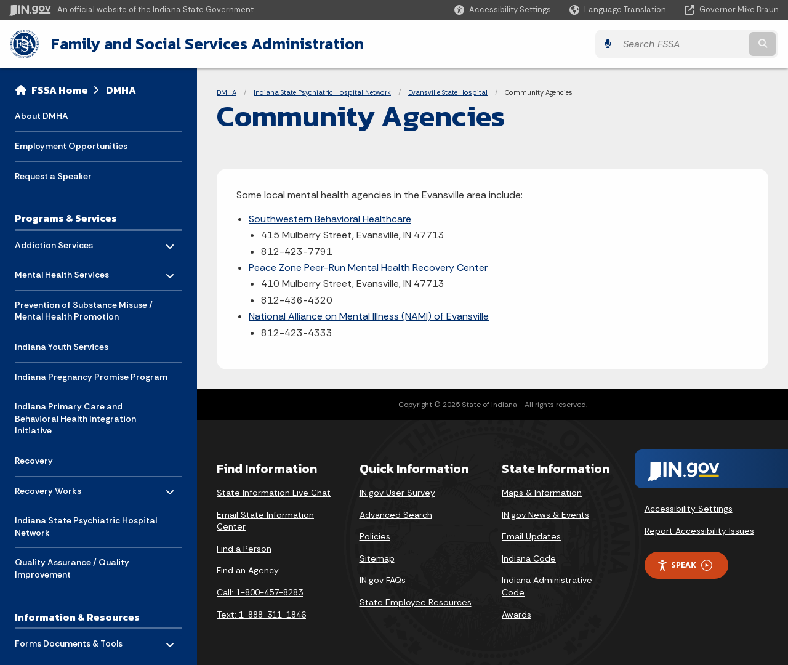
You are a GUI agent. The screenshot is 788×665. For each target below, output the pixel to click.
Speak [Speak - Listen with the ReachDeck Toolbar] (684, 565)
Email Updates (531, 536)
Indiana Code (529, 558)
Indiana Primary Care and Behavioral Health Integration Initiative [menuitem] (75, 418)
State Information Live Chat (274, 492)
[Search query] (684, 44)
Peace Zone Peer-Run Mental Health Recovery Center (368, 267)
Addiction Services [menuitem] (54, 241)
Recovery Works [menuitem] (51, 487)
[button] (502, 9)
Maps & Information (542, 492)
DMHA (121, 90)
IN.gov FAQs (383, 580)
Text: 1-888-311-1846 (261, 614)
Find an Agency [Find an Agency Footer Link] (248, 570)
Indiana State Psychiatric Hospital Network (322, 92)
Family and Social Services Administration (206, 43)
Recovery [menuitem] (34, 460)
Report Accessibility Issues (699, 530)
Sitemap (377, 558)
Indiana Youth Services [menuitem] (61, 346)
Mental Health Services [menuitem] (62, 272)
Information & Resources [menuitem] (77, 616)
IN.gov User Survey (397, 492)
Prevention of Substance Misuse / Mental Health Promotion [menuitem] (84, 311)
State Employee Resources (416, 602)
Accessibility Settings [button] (689, 508)
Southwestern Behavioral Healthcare (330, 218)
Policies (375, 536)
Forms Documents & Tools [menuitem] (69, 640)
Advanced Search (396, 514)
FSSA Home (59, 90)
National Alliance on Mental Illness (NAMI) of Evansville (369, 316)
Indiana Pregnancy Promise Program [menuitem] (91, 376)
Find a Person (244, 548)
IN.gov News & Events (545, 514)
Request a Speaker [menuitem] (53, 176)
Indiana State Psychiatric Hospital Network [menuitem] (86, 526)
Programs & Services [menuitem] (66, 218)
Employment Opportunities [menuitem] (71, 145)
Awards (516, 614)
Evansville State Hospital (448, 92)
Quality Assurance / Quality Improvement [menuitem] (72, 568)
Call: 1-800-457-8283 (260, 592)
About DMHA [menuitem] (41, 115)
